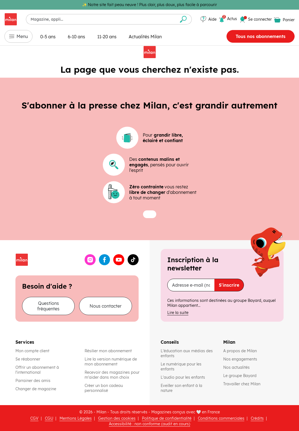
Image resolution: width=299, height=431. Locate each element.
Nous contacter (106, 306)
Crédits (257, 418)
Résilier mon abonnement (108, 350)
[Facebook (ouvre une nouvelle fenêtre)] (104, 259)
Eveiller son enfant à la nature (187, 388)
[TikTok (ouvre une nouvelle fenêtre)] (133, 259)
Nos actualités (237, 367)
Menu (18, 36)
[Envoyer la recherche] (183, 19)
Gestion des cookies (117, 418)
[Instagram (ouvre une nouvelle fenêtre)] (90, 259)
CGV (34, 418)
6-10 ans (76, 36)
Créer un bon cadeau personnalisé (104, 388)
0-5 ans (48, 36)
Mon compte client (32, 350)
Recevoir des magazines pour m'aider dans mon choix (112, 375)
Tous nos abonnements (260, 36)
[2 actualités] (228, 19)
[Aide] (209, 19)
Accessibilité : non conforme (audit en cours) (149, 423)
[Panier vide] (284, 20)
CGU (49, 418)
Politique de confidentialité (167, 418)
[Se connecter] (260, 19)
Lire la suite (177, 312)
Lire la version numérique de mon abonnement (111, 362)
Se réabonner (27, 359)
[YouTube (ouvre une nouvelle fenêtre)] (118, 259)
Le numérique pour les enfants (187, 367)
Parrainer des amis (32, 380)
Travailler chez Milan (242, 383)
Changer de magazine (35, 388)
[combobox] (100, 19)
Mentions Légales (76, 418)
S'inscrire (229, 285)
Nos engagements (240, 359)
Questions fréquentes (48, 305)
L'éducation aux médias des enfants (187, 353)
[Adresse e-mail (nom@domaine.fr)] (191, 285)
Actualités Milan (145, 36)
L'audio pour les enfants (183, 377)
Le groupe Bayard (240, 375)
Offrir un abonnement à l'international (37, 370)
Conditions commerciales (221, 418)
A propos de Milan (240, 350)
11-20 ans (107, 36)
